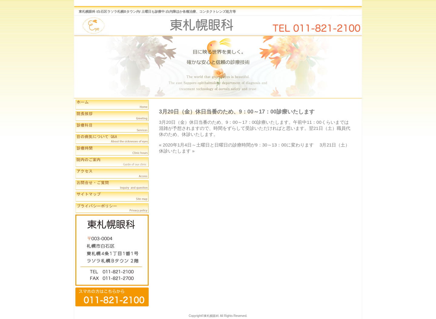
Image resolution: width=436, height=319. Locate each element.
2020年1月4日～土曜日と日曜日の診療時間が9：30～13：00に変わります (240, 144)
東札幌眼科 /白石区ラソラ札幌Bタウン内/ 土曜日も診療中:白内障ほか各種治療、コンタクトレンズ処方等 (157, 11)
